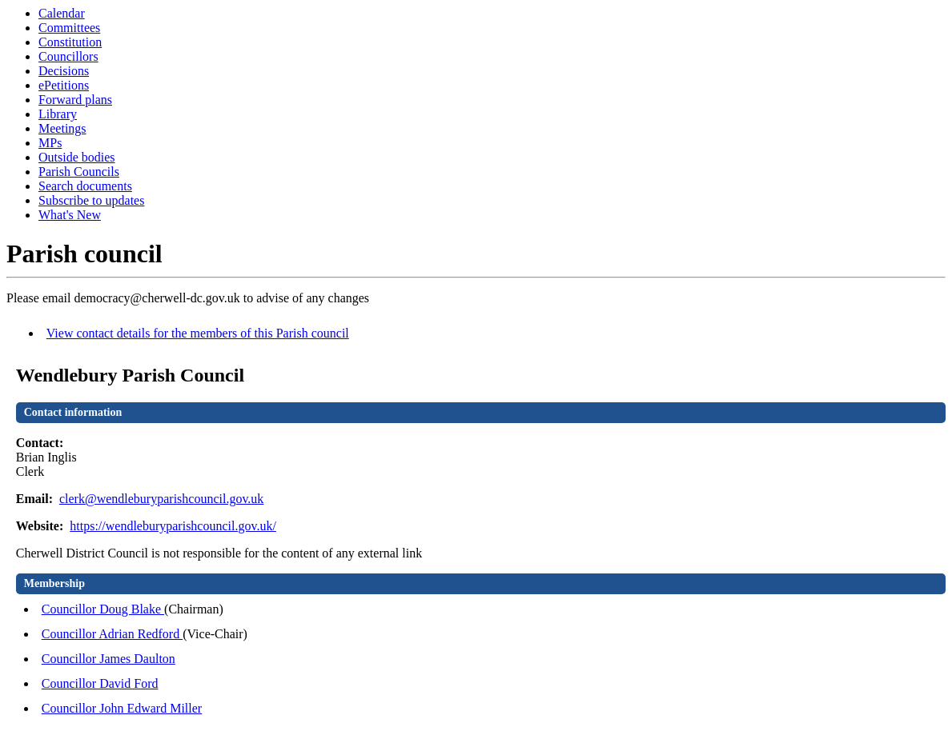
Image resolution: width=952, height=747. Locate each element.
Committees (69, 27)
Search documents (85, 186)
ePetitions (63, 85)
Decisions (63, 71)
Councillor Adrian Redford (112, 634)
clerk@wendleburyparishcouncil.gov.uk (161, 498)
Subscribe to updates (91, 200)
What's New (69, 215)
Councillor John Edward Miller (122, 708)
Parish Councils (78, 171)
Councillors (68, 56)
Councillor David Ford (100, 683)
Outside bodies (76, 157)
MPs (50, 143)
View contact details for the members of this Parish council (197, 333)
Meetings (62, 128)
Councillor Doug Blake (103, 609)
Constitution (70, 42)
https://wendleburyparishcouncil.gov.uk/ (173, 526)
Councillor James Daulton (108, 658)
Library (57, 114)
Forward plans (75, 99)
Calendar (61, 13)
